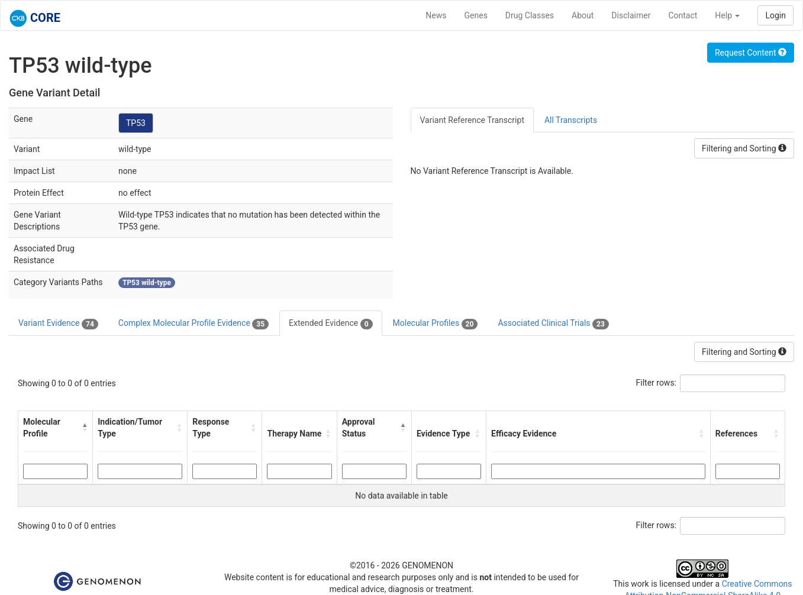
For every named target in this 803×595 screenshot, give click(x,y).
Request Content (750, 52)
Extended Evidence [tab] (330, 323)
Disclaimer (630, 15)
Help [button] (727, 15)
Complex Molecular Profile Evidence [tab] (193, 323)
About (583, 15)
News (435, 15)
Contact (682, 15)
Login (775, 15)
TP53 (136, 123)
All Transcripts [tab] (570, 120)
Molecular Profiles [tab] (435, 323)
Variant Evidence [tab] (58, 323)
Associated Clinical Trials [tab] (553, 323)
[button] (85, 428)
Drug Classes (529, 15)
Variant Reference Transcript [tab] (472, 120)
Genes (476, 15)
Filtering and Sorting (744, 148)
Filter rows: (656, 382)
